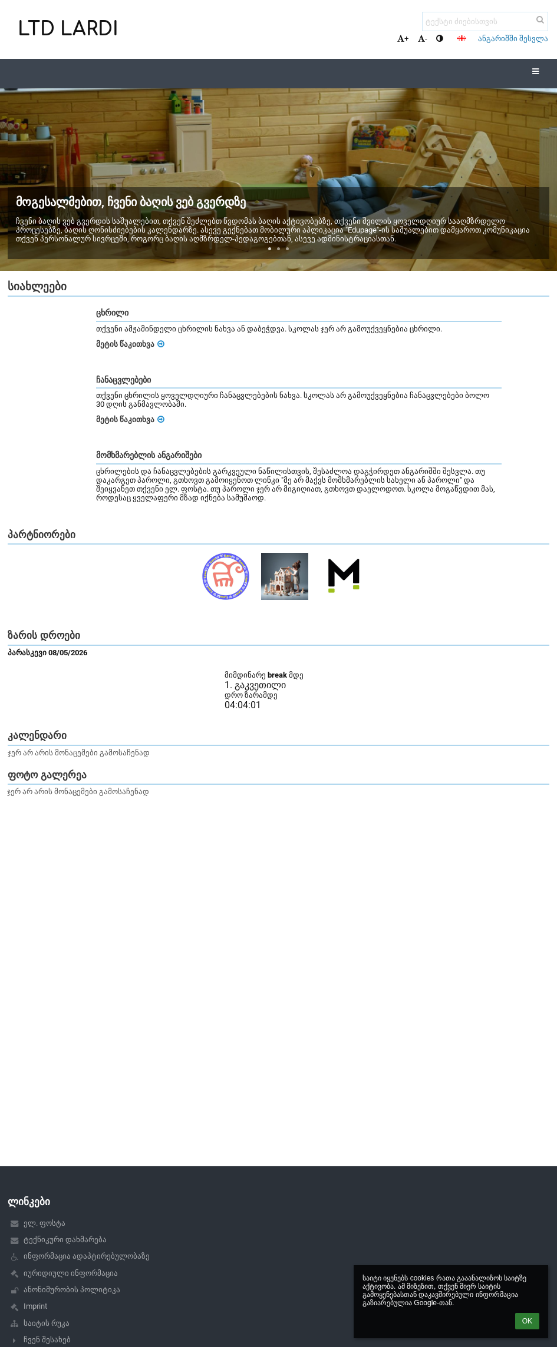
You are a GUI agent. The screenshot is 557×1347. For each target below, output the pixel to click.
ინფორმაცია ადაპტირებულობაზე (87, 1256)
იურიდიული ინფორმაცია (71, 1273)
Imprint (35, 1306)
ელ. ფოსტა (44, 1223)
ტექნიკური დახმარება (65, 1239)
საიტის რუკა (47, 1323)
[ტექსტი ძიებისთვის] (485, 21)
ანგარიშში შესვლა (513, 38)
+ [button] (402, 38)
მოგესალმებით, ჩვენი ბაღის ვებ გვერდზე (131, 202)
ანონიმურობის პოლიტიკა (72, 1289)
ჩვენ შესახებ (47, 1339)
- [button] (422, 38)
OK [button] (527, 1321)
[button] (461, 38)
